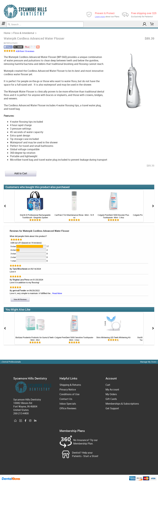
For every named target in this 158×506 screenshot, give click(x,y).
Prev (5, 206)
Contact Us (66, 399)
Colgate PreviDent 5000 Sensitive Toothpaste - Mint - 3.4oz (74, 338)
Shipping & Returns (70, 385)
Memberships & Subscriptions (122, 403)
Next (153, 206)
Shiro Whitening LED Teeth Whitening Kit (113, 337)
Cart (108, 385)
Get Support (112, 408)
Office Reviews (68, 408)
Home (7, 33)
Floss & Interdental (23, 33)
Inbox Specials (68, 403)
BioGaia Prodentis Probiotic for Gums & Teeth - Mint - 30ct (35, 338)
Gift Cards (111, 399)
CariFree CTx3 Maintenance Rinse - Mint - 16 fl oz (74, 216)
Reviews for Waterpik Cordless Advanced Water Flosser (39, 230)
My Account (112, 389)
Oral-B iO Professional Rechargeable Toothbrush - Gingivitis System (35, 216)
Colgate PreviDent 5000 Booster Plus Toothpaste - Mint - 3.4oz (113, 216)
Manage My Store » (149, 361)
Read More (57, 293)
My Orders (111, 394)
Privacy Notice (68, 389)
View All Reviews (20, 299)
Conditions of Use (69, 394)
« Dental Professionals (11, 361)
